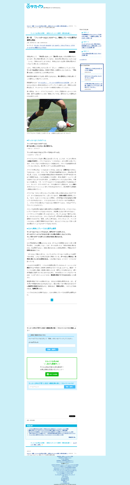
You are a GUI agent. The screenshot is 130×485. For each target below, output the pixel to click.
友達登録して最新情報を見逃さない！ (65, 460)
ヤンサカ (65, 474)
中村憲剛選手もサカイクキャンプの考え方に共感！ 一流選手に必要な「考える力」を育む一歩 (91, 36)
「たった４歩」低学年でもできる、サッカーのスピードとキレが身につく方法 (46, 434)
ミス (53, 45)
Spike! (65, 469)
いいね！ (65, 459)
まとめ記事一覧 (83, 59)
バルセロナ (48, 45)
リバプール (32, 47)
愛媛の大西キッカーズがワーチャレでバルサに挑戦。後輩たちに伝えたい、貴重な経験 (48, 430)
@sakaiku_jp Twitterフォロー (65, 457)
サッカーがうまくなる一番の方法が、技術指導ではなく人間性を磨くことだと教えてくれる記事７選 (91, 45)
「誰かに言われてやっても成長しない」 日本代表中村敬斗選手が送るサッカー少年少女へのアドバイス (52, 433)
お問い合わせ (65, 476)
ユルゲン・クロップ (60, 45)
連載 (33, 26)
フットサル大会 (65, 471)
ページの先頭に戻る (65, 483)
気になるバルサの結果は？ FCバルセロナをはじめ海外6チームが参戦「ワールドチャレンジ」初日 (51, 431)
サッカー (36, 45)
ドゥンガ (42, 45)
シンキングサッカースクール (65, 470)
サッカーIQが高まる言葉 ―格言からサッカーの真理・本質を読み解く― (51, 26)
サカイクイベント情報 (65, 466)
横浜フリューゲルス (40, 47)
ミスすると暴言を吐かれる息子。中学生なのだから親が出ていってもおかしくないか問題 (48, 429)
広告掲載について (65, 480)
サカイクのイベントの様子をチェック (65, 462)
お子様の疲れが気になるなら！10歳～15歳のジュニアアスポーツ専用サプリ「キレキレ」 (93, 85)
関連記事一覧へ (72, 437)
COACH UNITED (65, 464)
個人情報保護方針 (65, 478)
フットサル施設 (65, 473)
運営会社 (65, 481)
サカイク (29, 26)
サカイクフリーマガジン (65, 467)
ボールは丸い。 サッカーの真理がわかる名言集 (53, 82)
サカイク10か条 (64, 477)
